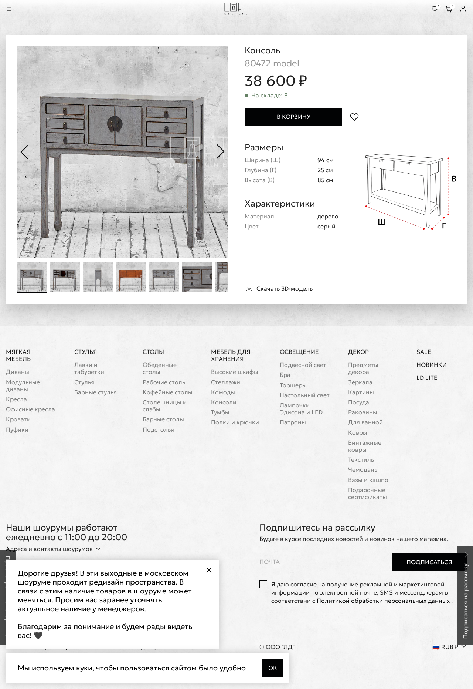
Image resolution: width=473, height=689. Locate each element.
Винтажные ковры (364, 446)
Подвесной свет (303, 364)
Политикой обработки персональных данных (384, 601)
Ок (272, 668)
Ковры (357, 432)
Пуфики (17, 429)
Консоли (223, 402)
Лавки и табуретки (89, 368)
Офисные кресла (30, 409)
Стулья (85, 351)
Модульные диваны (23, 386)
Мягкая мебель (18, 355)
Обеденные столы (160, 368)
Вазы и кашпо (368, 480)
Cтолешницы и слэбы (165, 406)
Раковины (362, 412)
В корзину (293, 117)
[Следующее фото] (221, 152)
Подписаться (429, 562)
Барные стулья (95, 392)
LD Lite (427, 378)
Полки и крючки (235, 422)
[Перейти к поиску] (19, 9)
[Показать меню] (9, 9)
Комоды (223, 392)
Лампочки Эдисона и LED (301, 409)
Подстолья (158, 429)
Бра (285, 375)
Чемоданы (363, 469)
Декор (358, 351)
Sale (423, 351)
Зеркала (360, 382)
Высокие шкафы (234, 372)
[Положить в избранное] (354, 117)
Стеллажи (225, 382)
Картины (361, 392)
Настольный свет (305, 395)
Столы (153, 351)
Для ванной (365, 422)
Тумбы (220, 412)
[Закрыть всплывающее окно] (208, 570)
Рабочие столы (165, 382)
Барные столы (163, 419)
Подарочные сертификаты (367, 493)
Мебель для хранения (231, 355)
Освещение (299, 351)
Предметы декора (363, 368)
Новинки (431, 364)
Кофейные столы (168, 392)
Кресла (16, 399)
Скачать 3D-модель (279, 288)
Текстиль (361, 459)
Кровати (18, 419)
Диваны (17, 372)
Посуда (358, 402)
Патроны (293, 422)
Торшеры (293, 385)
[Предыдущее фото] (24, 152)
